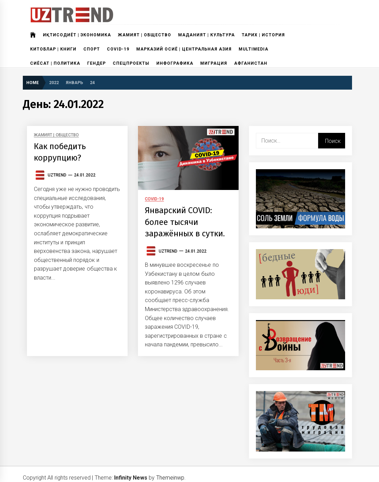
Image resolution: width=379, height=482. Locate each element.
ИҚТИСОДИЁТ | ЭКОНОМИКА (77, 35)
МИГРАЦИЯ (213, 63)
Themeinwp (170, 477)
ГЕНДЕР (96, 63)
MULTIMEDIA (253, 49)
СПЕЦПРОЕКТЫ (131, 63)
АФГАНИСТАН (250, 63)
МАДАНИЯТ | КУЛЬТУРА (206, 35)
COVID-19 (118, 49)
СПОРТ (91, 49)
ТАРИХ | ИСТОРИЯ (263, 35)
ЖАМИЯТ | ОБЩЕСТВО (144, 35)
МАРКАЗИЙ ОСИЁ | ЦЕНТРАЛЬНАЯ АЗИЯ (184, 49)
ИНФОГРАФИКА (174, 63)
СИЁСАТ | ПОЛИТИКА (55, 63)
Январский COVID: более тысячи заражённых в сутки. (185, 224)
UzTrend (57, 175)
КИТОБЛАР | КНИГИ (53, 49)
